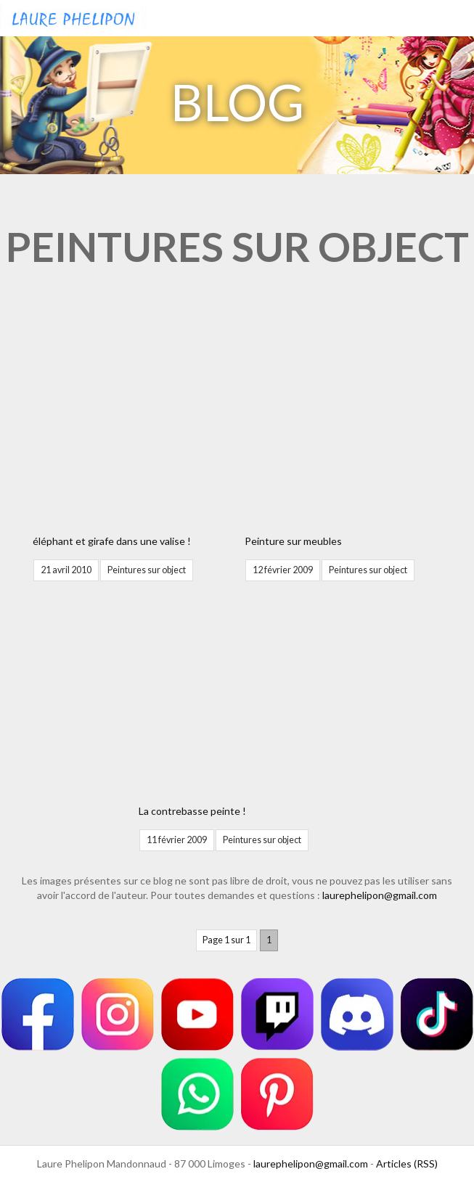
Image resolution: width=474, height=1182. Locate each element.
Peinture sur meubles (293, 541)
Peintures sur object (146, 570)
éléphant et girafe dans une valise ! (112, 541)
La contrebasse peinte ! (192, 811)
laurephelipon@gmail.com (379, 895)
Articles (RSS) (407, 1163)
